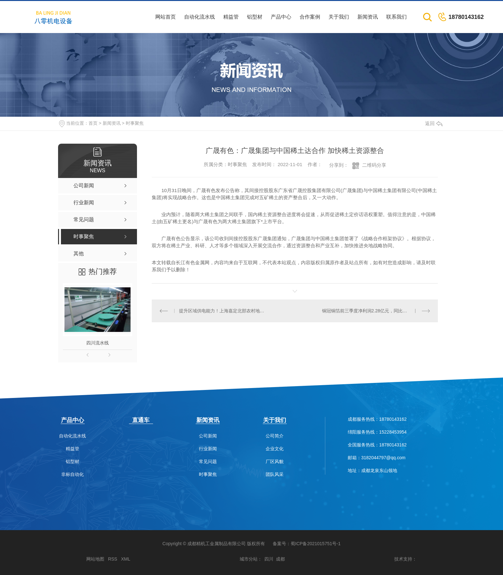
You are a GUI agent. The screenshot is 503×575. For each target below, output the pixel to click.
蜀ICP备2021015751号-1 (316, 543)
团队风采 (275, 474)
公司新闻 (208, 436)
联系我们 (396, 17)
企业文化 (275, 448)
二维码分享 (374, 165)
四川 (268, 559)
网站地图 (95, 559)
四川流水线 (97, 342)
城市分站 (249, 559)
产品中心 (281, 17)
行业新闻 (208, 448)
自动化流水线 (199, 17)
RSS (112, 559)
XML (125, 559)
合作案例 (310, 17)
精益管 (231, 17)
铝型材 (254, 17)
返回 (433, 123)
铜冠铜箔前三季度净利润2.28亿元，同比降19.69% (372, 310)
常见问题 (208, 461)
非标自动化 (72, 474)
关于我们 (338, 17)
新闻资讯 (367, 17)
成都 (280, 559)
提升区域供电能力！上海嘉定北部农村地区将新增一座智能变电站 (223, 310)
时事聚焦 (135, 123)
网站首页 (165, 17)
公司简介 (275, 436)
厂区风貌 (275, 461)
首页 (93, 123)
